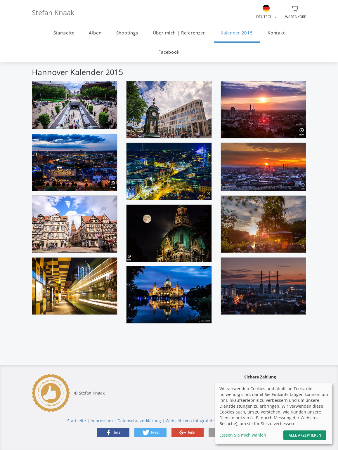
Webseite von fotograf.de (190, 420)
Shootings (127, 33)
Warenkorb (295, 12)
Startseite (63, 33)
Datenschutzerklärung (139, 420)
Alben (95, 33)
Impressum (102, 420)
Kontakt (276, 33)
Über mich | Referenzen (179, 33)
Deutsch (266, 12)
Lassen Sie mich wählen (242, 435)
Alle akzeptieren (305, 435)
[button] (113, 432)
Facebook (168, 52)
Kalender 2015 (237, 33)
